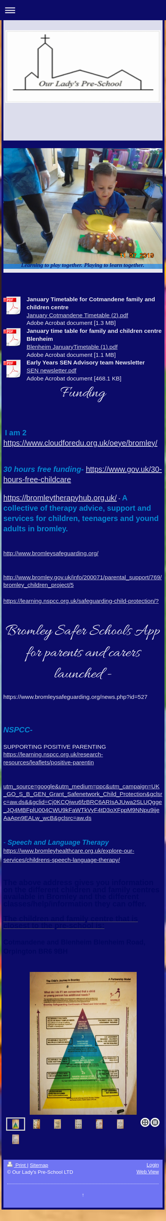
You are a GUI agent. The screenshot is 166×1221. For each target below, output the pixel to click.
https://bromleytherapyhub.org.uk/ (60, 498)
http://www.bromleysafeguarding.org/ (51, 553)
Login (153, 1165)
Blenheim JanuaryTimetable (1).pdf (72, 347)
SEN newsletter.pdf (52, 370)
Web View (147, 1172)
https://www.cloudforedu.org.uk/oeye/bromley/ (80, 443)
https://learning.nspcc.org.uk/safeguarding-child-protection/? (81, 601)
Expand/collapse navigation (83, 10)
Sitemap (39, 1165)
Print (17, 1165)
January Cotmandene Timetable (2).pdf (77, 315)
